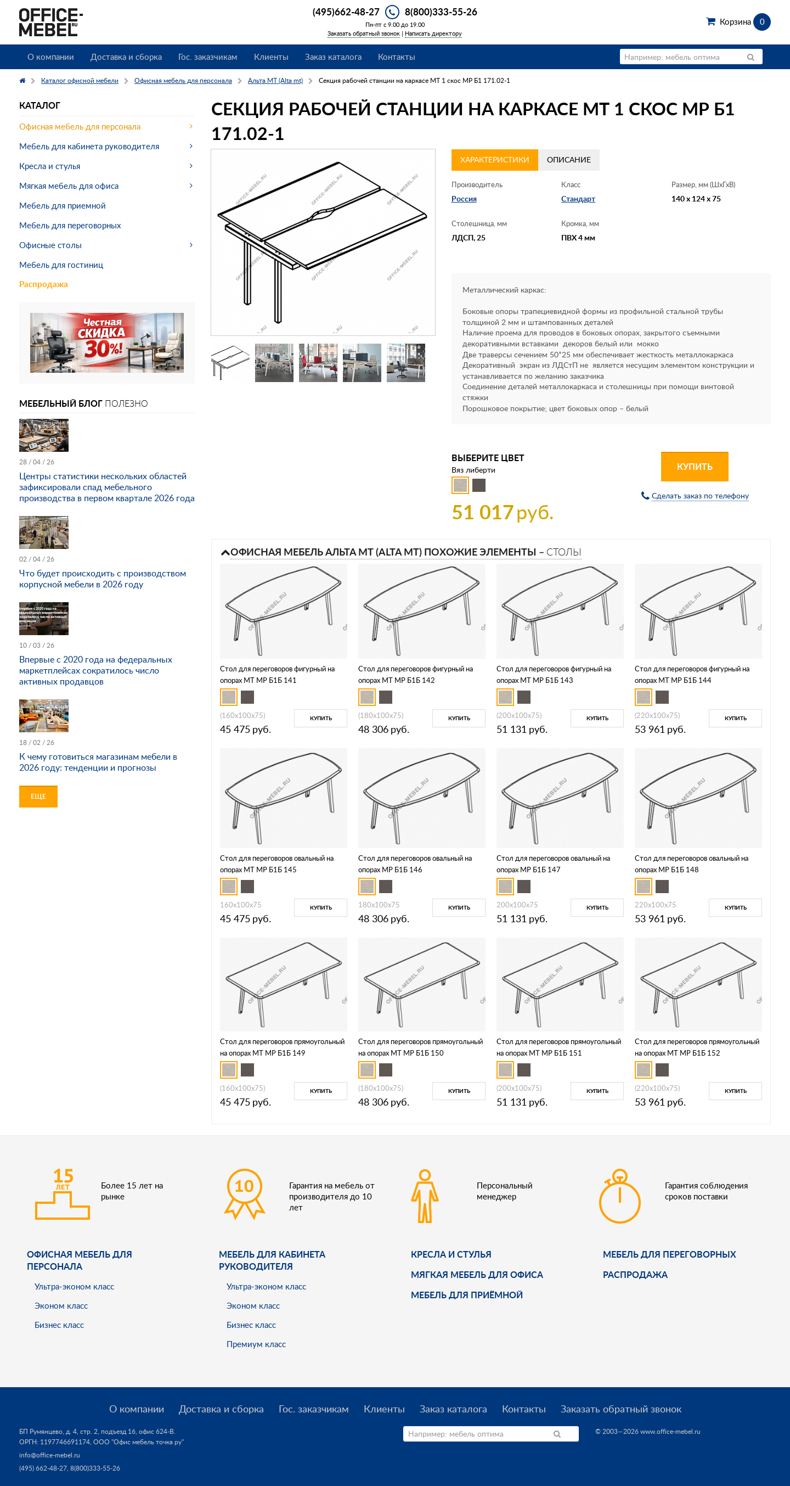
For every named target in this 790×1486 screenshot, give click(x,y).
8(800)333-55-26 (441, 11)
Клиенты (271, 56)
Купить (695, 466)
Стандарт (578, 198)
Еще (38, 796)
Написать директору (433, 33)
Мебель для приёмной (467, 1294)
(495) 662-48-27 (43, 1468)
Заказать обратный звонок (364, 33)
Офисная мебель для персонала (79, 126)
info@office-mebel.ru (49, 1455)
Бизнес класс (59, 1324)
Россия (464, 198)
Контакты (396, 56)
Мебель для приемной (62, 205)
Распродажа (43, 284)
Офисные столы (50, 244)
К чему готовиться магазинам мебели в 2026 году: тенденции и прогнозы (98, 761)
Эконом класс (61, 1305)
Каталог (39, 105)
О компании (50, 56)
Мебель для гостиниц (61, 264)
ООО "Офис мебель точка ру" (138, 1441)
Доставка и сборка (126, 56)
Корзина (745, 21)
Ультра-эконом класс (74, 1286)
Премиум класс (256, 1343)
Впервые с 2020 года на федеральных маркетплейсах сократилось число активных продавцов (95, 670)
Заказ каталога (333, 56)
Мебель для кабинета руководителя (89, 146)
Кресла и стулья (49, 165)
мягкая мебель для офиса (477, 1274)
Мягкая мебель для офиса (69, 185)
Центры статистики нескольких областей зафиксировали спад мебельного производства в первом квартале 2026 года (107, 487)
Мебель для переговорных (70, 225)
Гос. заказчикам (208, 56)
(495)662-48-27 (346, 11)
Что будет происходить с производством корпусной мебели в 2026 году (102, 578)
